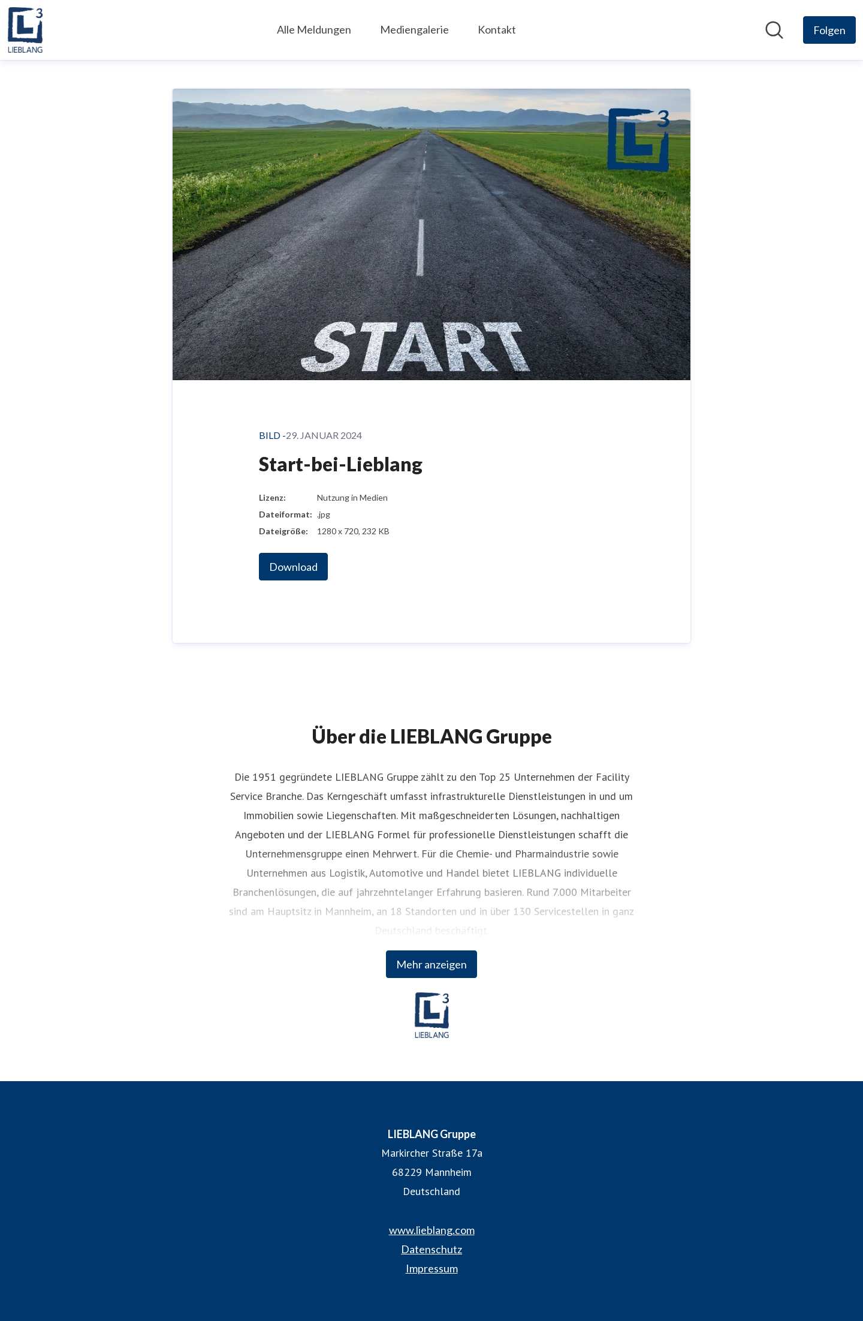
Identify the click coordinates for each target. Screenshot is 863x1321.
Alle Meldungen (314, 29)
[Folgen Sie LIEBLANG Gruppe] (829, 30)
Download (293, 566)
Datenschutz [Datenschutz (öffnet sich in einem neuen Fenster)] (431, 1249)
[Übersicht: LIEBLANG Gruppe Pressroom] (25, 30)
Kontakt (497, 29)
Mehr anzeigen (431, 964)
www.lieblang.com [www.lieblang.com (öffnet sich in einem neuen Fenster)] (432, 1229)
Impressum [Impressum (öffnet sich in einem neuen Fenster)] (432, 1268)
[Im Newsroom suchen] (774, 30)
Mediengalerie (414, 29)
